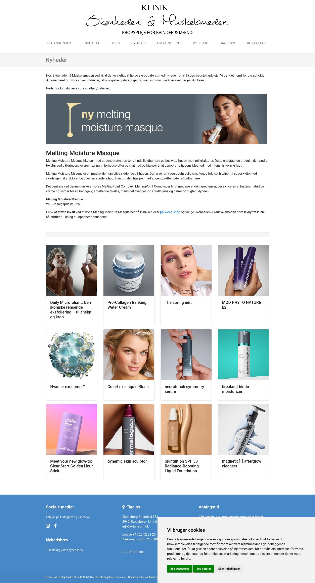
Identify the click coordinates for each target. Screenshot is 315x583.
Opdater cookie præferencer (143, 577)
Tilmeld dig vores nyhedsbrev (64, 550)
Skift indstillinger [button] (229, 568)
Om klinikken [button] (168, 43)
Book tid (92, 43)
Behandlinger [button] (59, 43)
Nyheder (138, 43)
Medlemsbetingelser (102, 577)
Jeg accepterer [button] (179, 568)
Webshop (200, 43)
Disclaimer (120, 577)
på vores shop (170, 212)
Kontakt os (256, 43)
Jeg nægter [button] (203, 568)
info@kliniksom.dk (135, 526)
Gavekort (228, 43)
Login (115, 43)
